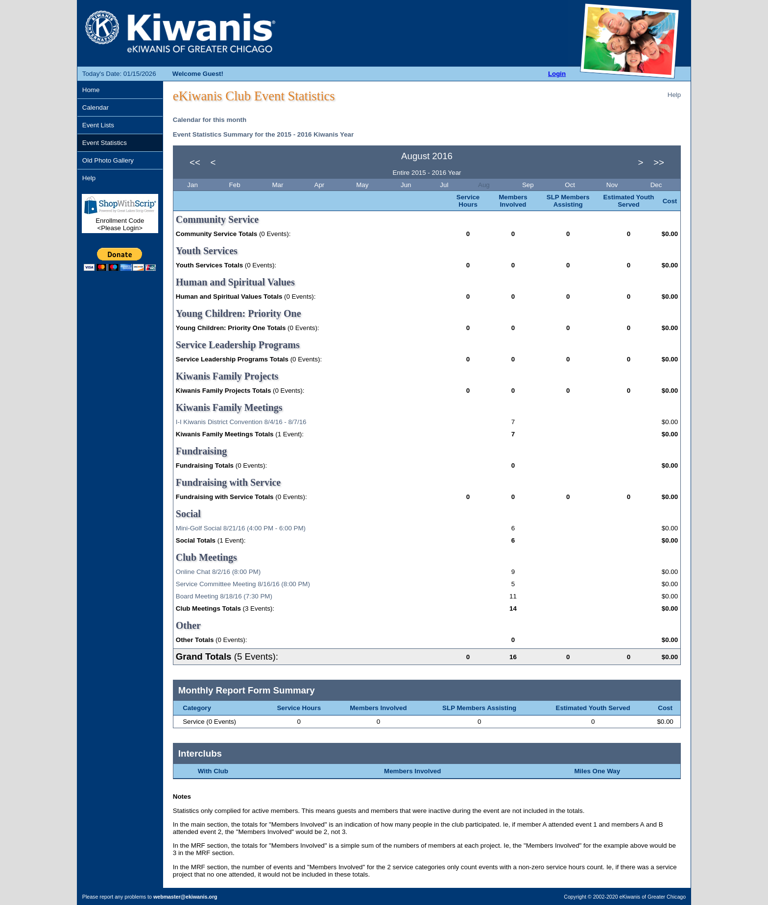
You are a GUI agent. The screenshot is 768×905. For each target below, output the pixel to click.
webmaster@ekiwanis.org (185, 897)
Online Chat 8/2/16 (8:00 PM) (218, 571)
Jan (193, 185)
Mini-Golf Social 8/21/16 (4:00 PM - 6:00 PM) (241, 528)
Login (557, 73)
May (363, 185)
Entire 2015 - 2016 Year (426, 172)
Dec (657, 185)
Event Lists (98, 125)
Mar (278, 185)
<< (195, 162)
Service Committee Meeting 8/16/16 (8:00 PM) (243, 584)
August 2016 (427, 156)
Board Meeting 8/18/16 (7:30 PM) (224, 596)
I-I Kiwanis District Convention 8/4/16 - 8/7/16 (241, 422)
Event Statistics (104, 142)
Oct (570, 185)
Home (91, 90)
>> (658, 162)
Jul (445, 185)
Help (89, 178)
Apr (320, 185)
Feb (235, 185)
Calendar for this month (209, 119)
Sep (528, 185)
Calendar (95, 107)
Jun (407, 185)
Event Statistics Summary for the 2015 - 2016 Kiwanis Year (263, 134)
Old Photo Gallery (108, 160)
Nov (613, 185)
